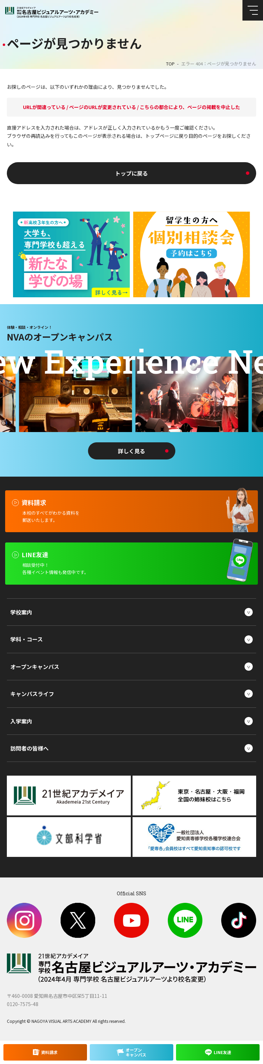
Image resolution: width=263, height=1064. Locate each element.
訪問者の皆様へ (29, 748)
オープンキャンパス (34, 666)
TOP (170, 63)
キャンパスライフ (32, 694)
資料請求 (49, 1052)
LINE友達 (222, 1052)
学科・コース (26, 639)
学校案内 (21, 612)
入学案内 (21, 721)
